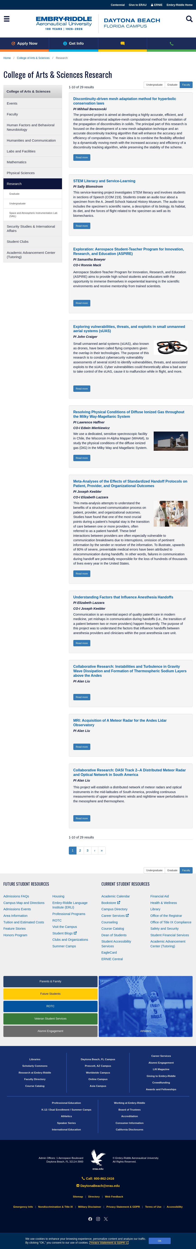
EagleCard (109, 952)
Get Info (73, 43)
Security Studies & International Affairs (31, 228)
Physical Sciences (21, 173)
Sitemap (78, 1196)
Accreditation (129, 1116)
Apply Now (24, 43)
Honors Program (15, 935)
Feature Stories (14, 928)
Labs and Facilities (21, 151)
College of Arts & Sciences (33, 58)
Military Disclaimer (89, 1206)
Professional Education (66, 1103)
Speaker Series (66, 1123)
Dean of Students (114, 935)
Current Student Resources (125, 884)
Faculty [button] (186, 84)
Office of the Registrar (166, 915)
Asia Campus (98, 1086)
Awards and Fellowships (161, 1089)
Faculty (12, 114)
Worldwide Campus (98, 1072)
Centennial (118, 5)
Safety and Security (165, 928)
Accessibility (174, 1206)
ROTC (57, 920)
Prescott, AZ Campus (98, 1066)
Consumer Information (129, 1123)
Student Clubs (18, 241)
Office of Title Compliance (171, 922)
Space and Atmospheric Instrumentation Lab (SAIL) (33, 214)
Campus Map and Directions (24, 903)
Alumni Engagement (50, 1031)
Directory (94, 1196)
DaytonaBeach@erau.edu (98, 1186)
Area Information (15, 915)
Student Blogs (65, 933)
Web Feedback (114, 1196)
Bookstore (110, 903)
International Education (66, 1129)
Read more (82, 157)
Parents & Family (50, 981)
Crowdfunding (161, 1082)
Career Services (115, 915)
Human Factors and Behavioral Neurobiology (31, 127)
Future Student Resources (26, 884)
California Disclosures (129, 1129)
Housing (59, 896)
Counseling (109, 922)
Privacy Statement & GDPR (109, 1242)
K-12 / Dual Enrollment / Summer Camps (66, 1109)
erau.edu (98, 1159)
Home (7, 58)
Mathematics (16, 162)
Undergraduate (17, 203)
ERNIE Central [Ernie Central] (112, 959)
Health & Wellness (164, 903)
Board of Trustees (130, 1109)
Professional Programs (69, 914)
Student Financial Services (170, 935)
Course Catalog (112, 928)
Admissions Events (17, 909)
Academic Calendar (115, 896)
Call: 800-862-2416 (98, 1178)
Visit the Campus (65, 927)
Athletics (66, 1116)
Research (14, 184)
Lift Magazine (161, 1069)
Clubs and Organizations (70, 939)
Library (155, 909)
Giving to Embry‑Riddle (161, 1076)
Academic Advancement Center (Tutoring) (31, 255)
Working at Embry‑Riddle (129, 1103)
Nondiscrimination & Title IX (55, 1206)
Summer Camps (64, 946)
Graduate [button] (172, 84)
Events (12, 103)
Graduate (14, 193)
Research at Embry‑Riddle (35, 1072)
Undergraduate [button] (154, 84)
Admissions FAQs (16, 896)
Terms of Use (153, 1206)
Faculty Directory (34, 1079)
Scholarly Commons (34, 1066)
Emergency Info (23, 1206)
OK (160, 1241)
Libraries (35, 1059)
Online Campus (98, 1079)
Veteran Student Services (50, 1018)
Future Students (50, 993)
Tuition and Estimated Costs (23, 922)
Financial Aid (160, 896)
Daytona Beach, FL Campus (98, 1059)
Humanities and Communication (31, 140)
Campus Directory (114, 909)
